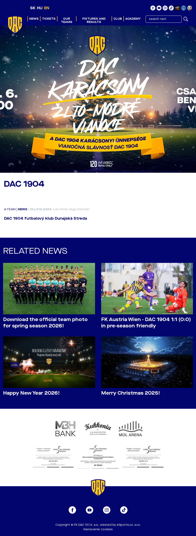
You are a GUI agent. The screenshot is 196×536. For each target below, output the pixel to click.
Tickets (49, 19)
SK (32, 8)
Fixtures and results (94, 20)
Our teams (66, 20)
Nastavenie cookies (98, 529)
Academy (133, 19)
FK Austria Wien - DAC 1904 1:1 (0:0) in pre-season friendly (146, 322)
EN (46, 8)
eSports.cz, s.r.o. (129, 525)
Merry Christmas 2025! (130, 393)
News (34, 19)
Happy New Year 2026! (31, 393)
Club (117, 19)
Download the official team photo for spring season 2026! (45, 322)
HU (40, 8)
